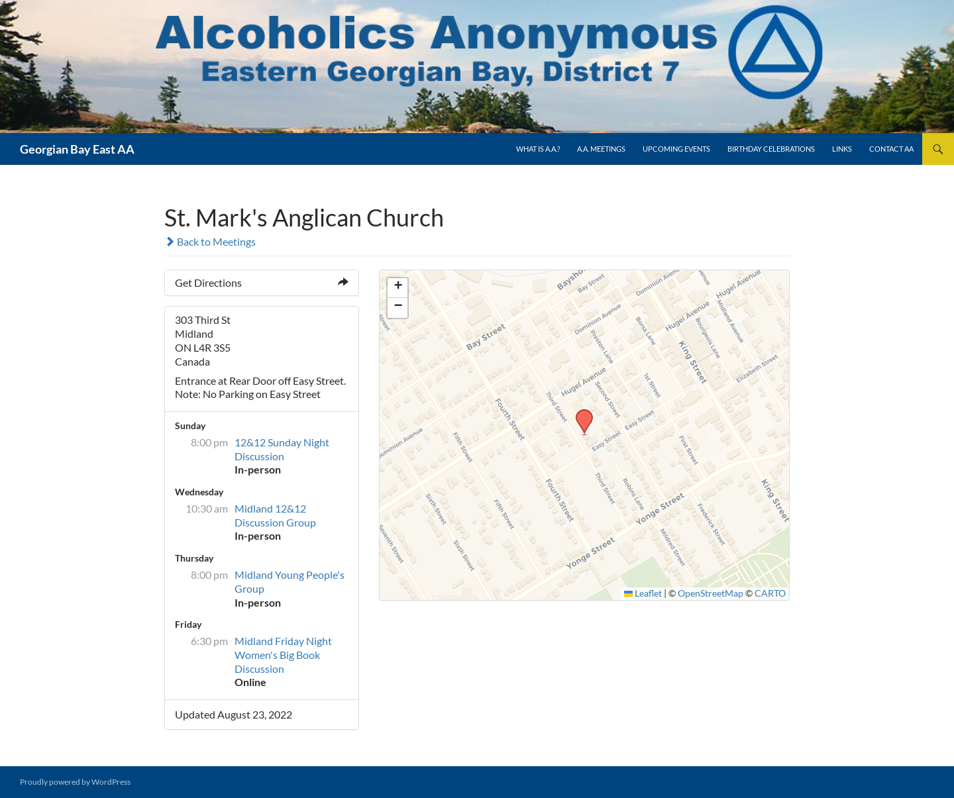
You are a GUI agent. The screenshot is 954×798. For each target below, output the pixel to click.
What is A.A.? (538, 148)
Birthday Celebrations (771, 148)
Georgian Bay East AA (77, 149)
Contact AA (891, 148)
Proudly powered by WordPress (75, 782)
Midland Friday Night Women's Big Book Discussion (283, 654)
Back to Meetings (210, 241)
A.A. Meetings (601, 148)
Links (842, 148)
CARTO (770, 593)
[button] (580, 413)
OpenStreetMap (710, 593)
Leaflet (643, 593)
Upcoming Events (676, 148)
